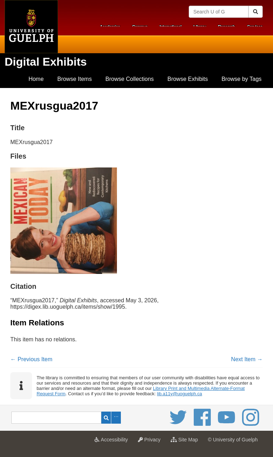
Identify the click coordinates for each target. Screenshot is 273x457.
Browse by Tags (241, 79)
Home (36, 79)
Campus (140, 26)
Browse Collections (130, 79)
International (170, 26)
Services (254, 26)
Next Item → (247, 359)
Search (106, 418)
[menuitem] (36, 79)
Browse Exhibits (187, 79)
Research (226, 26)
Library (199, 26)
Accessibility (113, 441)
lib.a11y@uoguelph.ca (179, 393)
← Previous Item (31, 359)
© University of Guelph (233, 439)
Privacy (151, 441)
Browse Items (74, 79)
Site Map (186, 441)
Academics (110, 26)
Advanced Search (116, 418)
